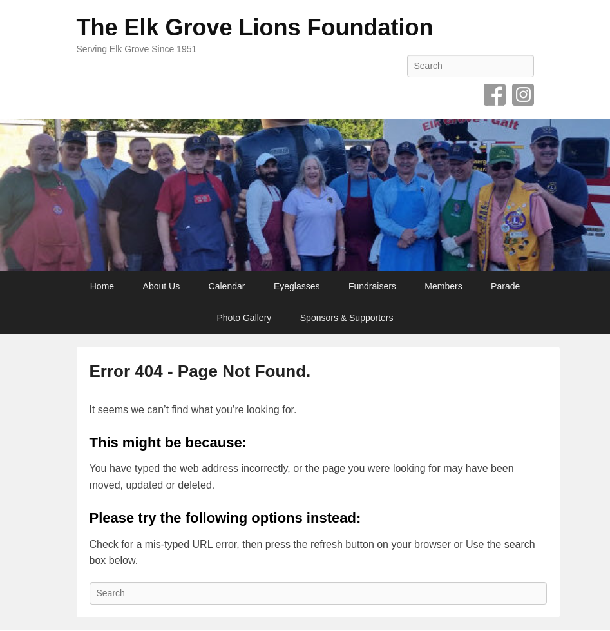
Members (443, 286)
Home (102, 286)
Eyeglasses (297, 286)
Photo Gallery (243, 318)
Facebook (495, 95)
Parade (505, 286)
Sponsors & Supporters (347, 318)
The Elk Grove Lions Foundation (255, 27)
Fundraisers (372, 286)
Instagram (523, 95)
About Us (161, 286)
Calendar (227, 286)
